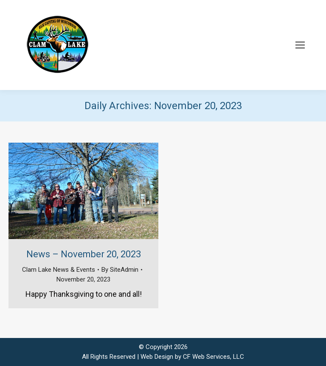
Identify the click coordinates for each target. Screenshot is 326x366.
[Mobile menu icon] (300, 45)
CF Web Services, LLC (213, 356)
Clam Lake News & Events (58, 269)
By (119, 269)
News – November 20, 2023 (83, 254)
